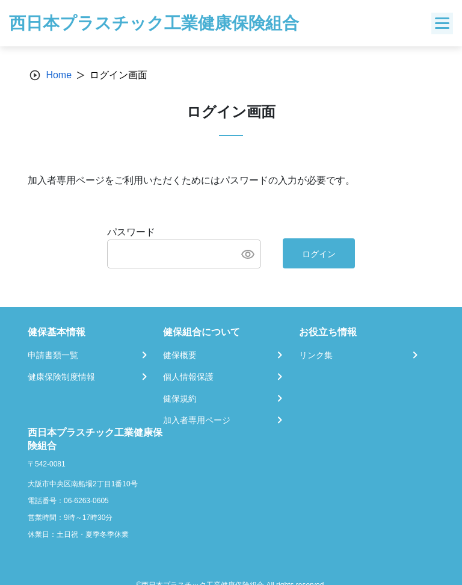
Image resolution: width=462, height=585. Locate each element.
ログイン (319, 254)
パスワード (131, 232)
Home (59, 75)
